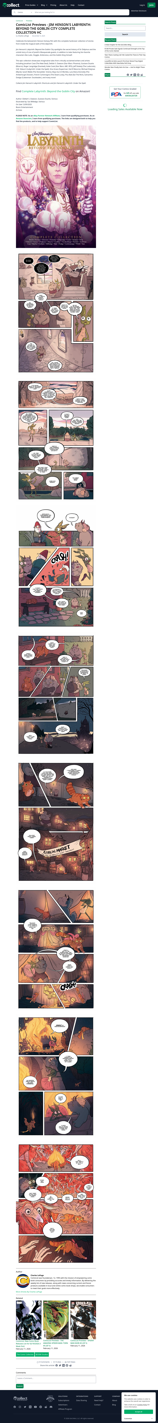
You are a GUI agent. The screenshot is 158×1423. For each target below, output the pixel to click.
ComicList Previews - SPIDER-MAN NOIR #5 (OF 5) (82, 1341)
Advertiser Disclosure (138, 11)
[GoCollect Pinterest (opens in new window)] (40, 1407)
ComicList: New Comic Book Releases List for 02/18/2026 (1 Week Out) (28, 1343)
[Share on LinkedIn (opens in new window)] (63, 1365)
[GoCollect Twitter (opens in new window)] (25, 1407)
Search (125, 34)
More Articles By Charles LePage (29, 1292)
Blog (114, 1405)
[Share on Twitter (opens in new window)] (60, 1365)
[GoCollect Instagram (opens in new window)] (20, 1407)
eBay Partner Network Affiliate (46, 115)
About (114, 1400)
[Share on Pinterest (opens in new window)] (67, 1365)
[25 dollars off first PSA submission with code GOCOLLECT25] (125, 94)
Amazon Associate (24, 118)
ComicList (19, 21)
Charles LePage (23, 36)
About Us (63, 5)
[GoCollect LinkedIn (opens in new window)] (30, 1407)
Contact (81, 5)
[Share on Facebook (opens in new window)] (56, 1365)
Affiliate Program (65, 1409)
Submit (20, 1386)
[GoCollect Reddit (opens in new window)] (45, 1407)
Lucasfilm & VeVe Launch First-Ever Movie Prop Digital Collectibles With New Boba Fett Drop (124, 62)
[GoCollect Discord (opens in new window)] (51, 1407)
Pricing (53, 5)
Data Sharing (81, 1400)
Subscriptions (63, 1400)
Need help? (98, 1400)
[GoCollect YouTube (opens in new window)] (35, 1407)
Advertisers (62, 1405)
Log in (142, 5)
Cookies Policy (142, 1405)
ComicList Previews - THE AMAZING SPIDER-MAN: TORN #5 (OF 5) (55, 1343)
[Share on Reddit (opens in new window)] (70, 1365)
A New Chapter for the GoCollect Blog (118, 45)
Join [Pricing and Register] (151, 5)
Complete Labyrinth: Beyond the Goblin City (48, 91)
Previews (29, 21)
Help (72, 5)
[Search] (81, 12)
